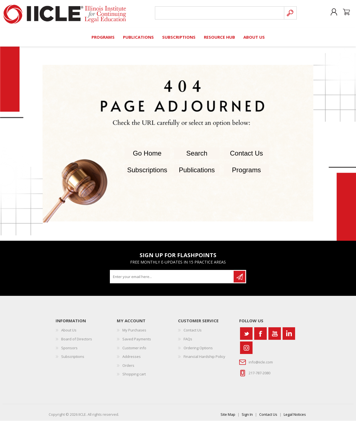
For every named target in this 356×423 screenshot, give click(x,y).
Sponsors (69, 349)
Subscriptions (147, 172)
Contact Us (246, 155)
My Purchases (134, 332)
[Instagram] (246, 350)
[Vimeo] (289, 335)
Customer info (134, 349)
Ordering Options (198, 349)
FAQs (188, 341)
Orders (128, 367)
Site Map (228, 416)
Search (196, 155)
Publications (197, 172)
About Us (68, 332)
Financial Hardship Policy (204, 358)
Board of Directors (76, 341)
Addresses (131, 358)
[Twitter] (246, 335)
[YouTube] (274, 335)
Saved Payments (136, 341)
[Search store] (218, 14)
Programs (246, 172)
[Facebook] (260, 335)
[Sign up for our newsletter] (172, 279)
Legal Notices (295, 416)
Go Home (147, 155)
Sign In (247, 416)
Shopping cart (343, 14)
